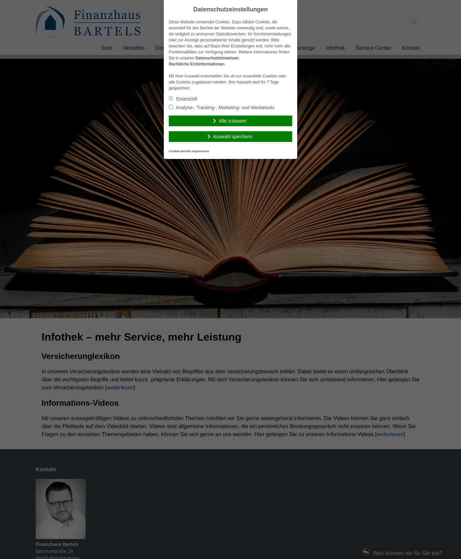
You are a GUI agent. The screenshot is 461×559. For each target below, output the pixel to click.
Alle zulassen (233, 121)
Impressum (200, 151)
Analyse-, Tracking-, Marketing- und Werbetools (222, 107)
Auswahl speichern (233, 136)
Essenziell (183, 99)
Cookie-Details (180, 151)
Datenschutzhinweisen (217, 58)
